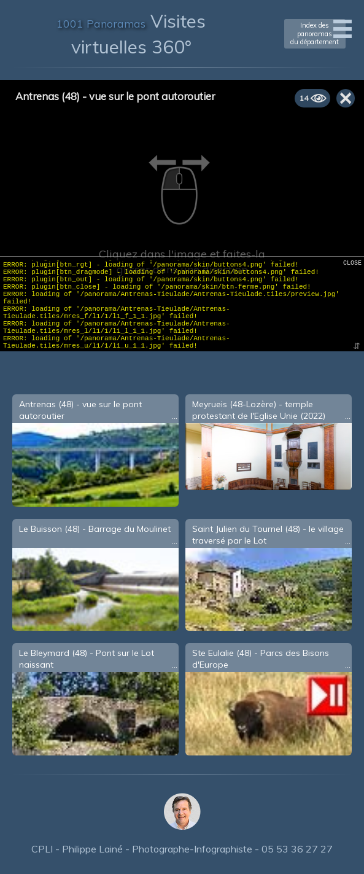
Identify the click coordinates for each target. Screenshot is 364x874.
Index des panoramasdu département (314, 33)
